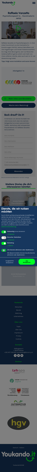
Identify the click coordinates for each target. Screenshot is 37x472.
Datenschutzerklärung (8, 227)
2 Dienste (10, 240)
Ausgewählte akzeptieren (10, 262)
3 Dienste (10, 234)
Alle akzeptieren (27, 261)
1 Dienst (10, 245)
